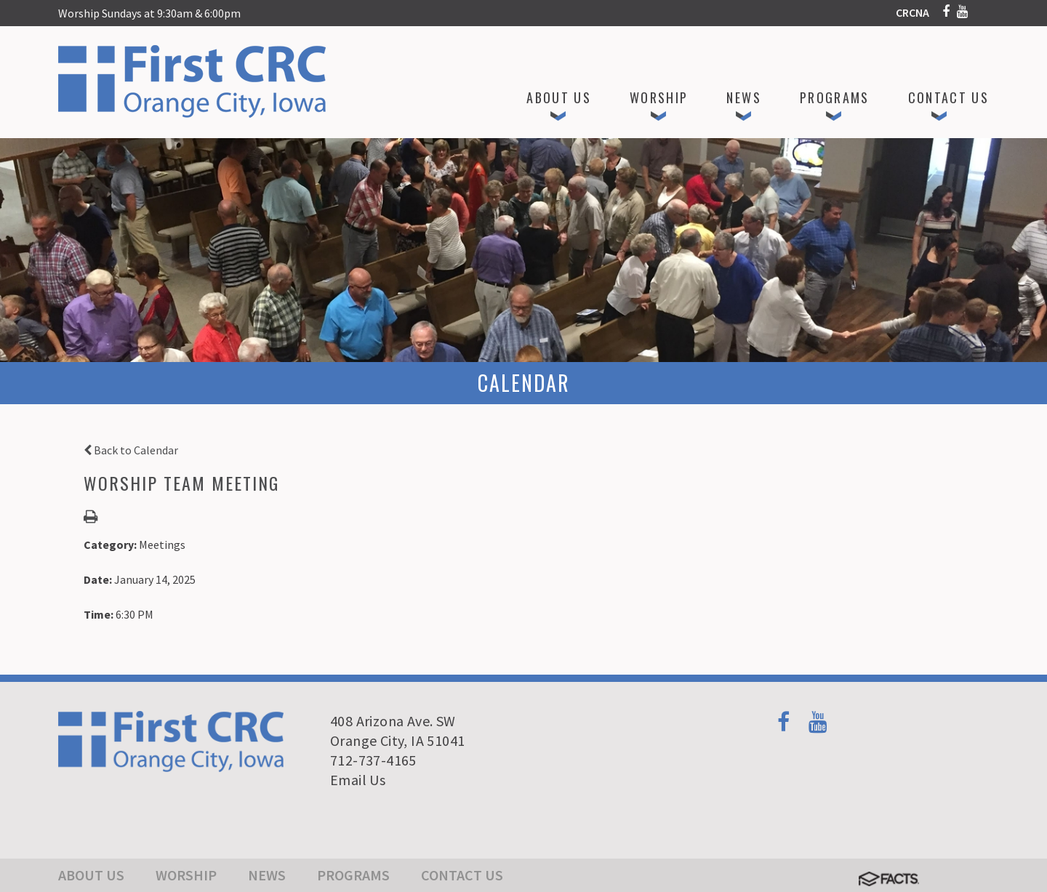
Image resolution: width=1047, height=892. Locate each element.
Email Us (357, 780)
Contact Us (462, 875)
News (267, 875)
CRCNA (912, 12)
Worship (186, 875)
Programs (353, 875)
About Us (91, 875)
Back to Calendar (131, 450)
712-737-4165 (373, 760)
